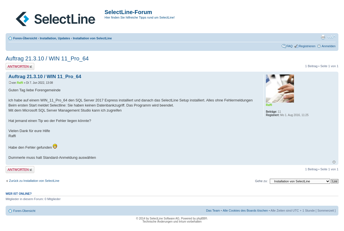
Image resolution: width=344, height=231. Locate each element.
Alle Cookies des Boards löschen (245, 210)
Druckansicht (323, 37)
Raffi (20, 82)
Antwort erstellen (20, 66)
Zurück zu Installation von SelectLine (34, 180)
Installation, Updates (55, 38)
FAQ (289, 46)
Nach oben (334, 162)
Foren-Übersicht (25, 38)
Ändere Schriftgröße (331, 37)
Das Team (213, 210)
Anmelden (329, 46)
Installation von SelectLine (92, 38)
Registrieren (307, 46)
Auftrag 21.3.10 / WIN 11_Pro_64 (47, 58)
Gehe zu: (261, 181)
